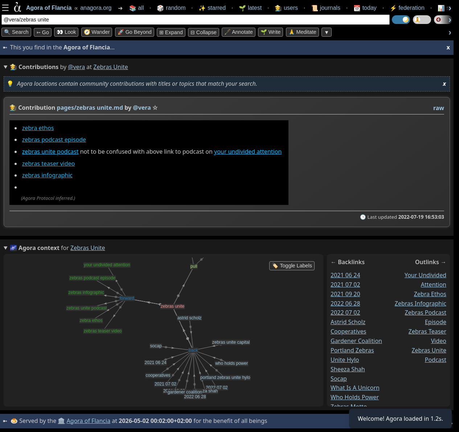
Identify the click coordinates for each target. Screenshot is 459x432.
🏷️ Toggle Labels (292, 266)
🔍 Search (16, 32)
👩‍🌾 (13, 108)
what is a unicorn (355, 388)
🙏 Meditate (302, 32)
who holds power (355, 397)
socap (339, 378)
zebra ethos (38, 128)
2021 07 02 (345, 284)
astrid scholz (348, 322)
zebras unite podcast (50, 152)
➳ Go (42, 32)
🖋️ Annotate (238, 32)
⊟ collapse (203, 32)
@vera (76, 67)
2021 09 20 (345, 294)
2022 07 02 (345, 312)
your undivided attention (248, 152)
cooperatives (348, 331)
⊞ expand (171, 32)
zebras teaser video (48, 163)
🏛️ (61, 421)
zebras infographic (47, 175)
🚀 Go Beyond (135, 32)
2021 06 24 (345, 275)
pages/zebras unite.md (90, 108)
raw (438, 108)
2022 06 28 (345, 303)
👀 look (66, 32)
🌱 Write (270, 32)
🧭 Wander (97, 32)
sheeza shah (348, 369)
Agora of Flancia (89, 421)
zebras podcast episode (54, 140)
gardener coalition (356, 341)
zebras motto (349, 407)
